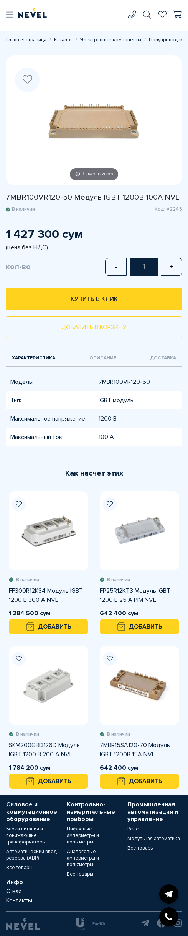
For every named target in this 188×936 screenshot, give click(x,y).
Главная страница (26, 40)
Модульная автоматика (153, 838)
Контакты (19, 900)
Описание (102, 358)
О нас (13, 891)
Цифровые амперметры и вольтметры (83, 835)
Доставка (163, 358)
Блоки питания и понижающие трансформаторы (26, 835)
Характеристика (33, 358)
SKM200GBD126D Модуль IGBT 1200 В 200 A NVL (44, 749)
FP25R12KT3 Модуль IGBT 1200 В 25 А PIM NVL (135, 595)
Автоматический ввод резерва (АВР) (31, 854)
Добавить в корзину (94, 327)
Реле (133, 829)
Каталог (63, 40)
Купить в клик (94, 299)
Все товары (19, 867)
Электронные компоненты (110, 40)
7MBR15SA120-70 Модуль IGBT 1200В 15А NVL (135, 749)
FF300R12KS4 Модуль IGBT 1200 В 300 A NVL (46, 595)
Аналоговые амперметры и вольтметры (83, 858)
